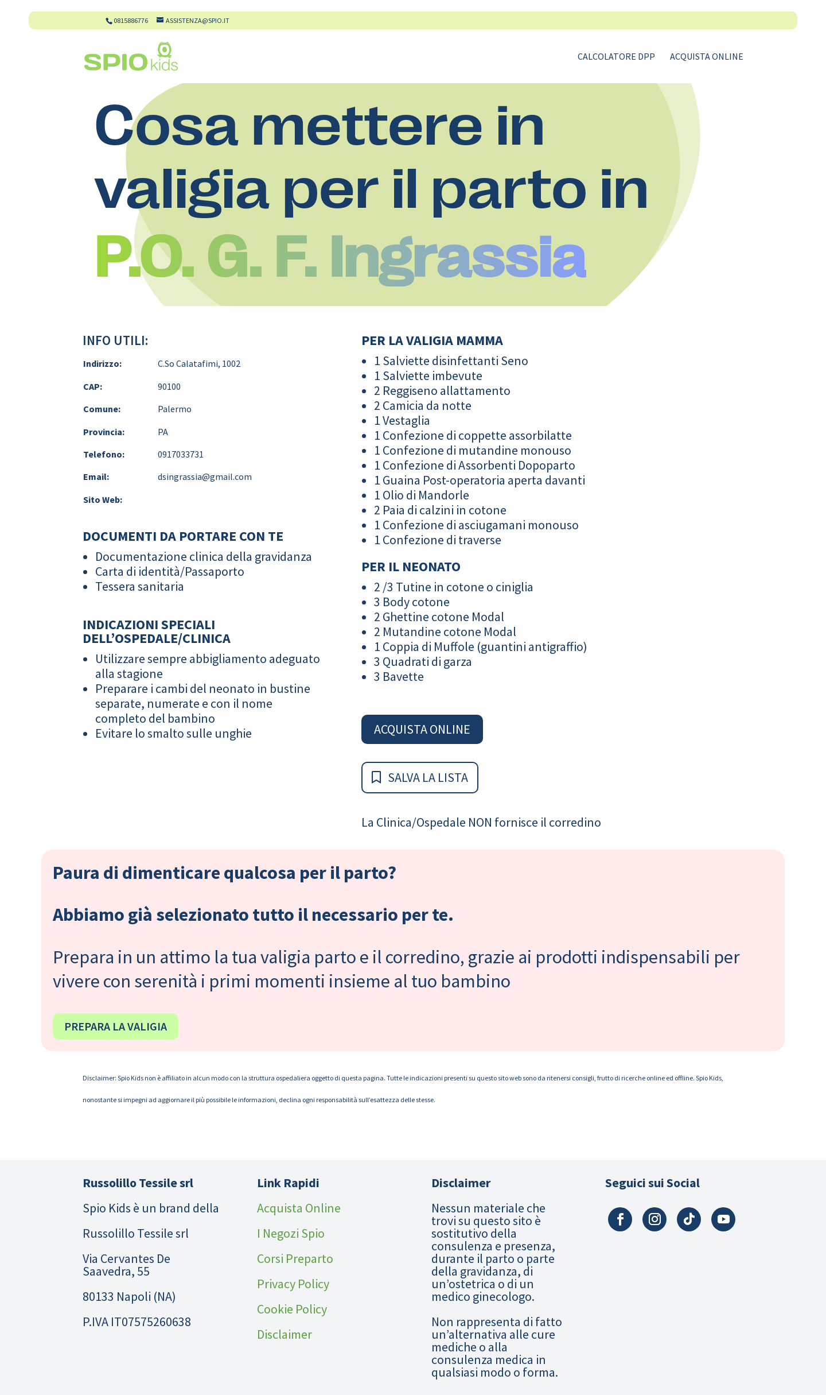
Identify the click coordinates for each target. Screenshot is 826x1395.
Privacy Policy (293, 1284)
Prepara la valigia (115, 1026)
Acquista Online (706, 57)
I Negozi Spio (291, 1233)
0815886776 (131, 20)
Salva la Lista (428, 777)
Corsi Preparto (295, 1258)
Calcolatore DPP (616, 57)
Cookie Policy (292, 1309)
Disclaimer (284, 1334)
